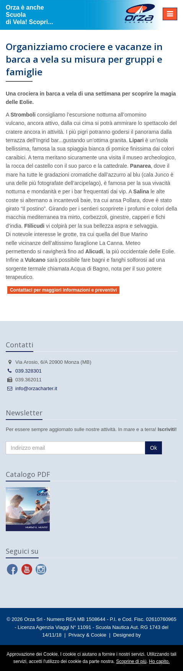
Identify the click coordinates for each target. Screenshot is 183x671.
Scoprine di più (131, 661)
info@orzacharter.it (31, 388)
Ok (153, 448)
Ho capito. (159, 661)
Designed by (127, 635)
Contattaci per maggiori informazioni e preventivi (63, 290)
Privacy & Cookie (87, 635)
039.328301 (24, 371)
